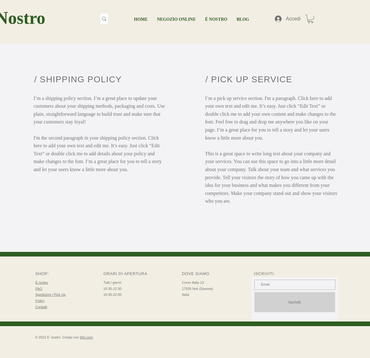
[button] (310, 19)
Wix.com (86, 337)
